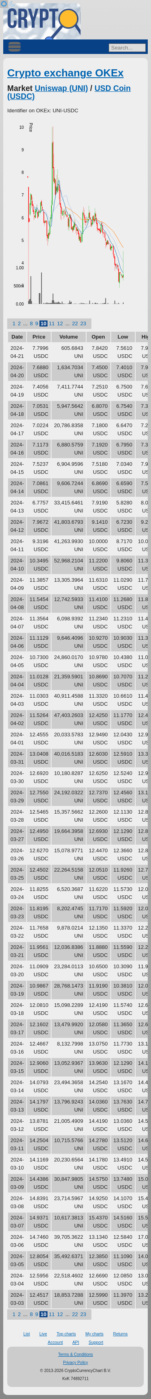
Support (96, 1342)
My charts (94, 1334)
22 (75, 323)
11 (51, 323)
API (75, 1342)
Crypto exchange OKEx (65, 73)
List (26, 1334)
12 (60, 323)
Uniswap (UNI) (61, 88)
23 (83, 323)
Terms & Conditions (75, 1354)
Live (43, 1334)
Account (55, 1342)
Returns (120, 1334)
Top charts (66, 1334)
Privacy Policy (75, 1362)
